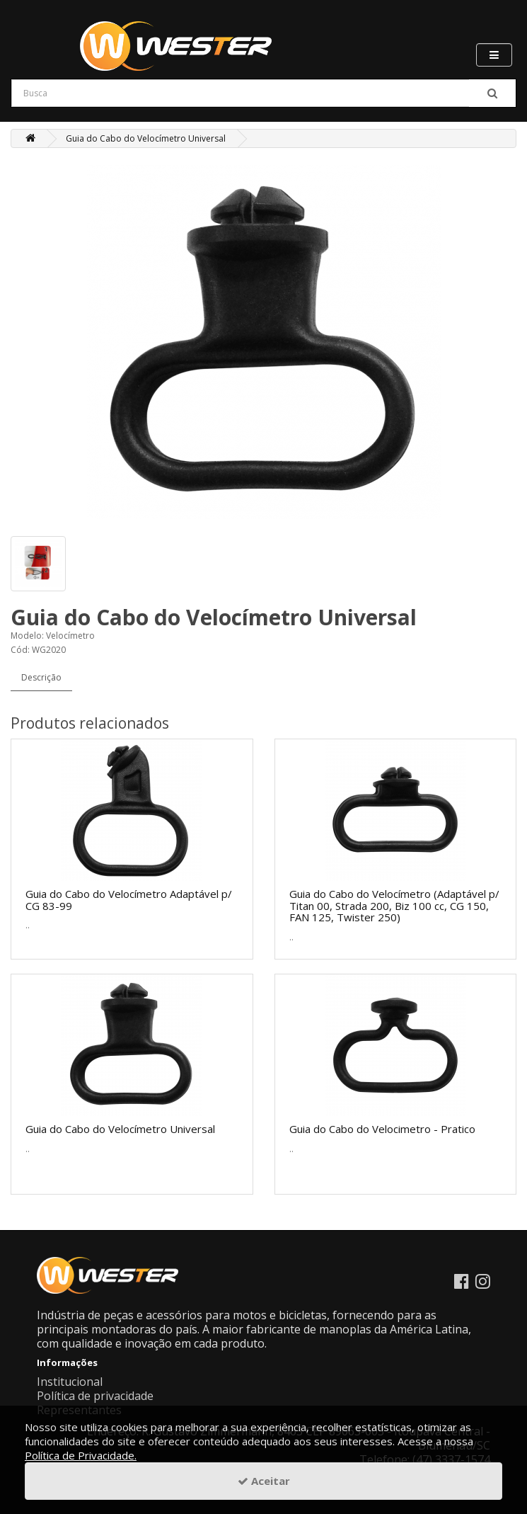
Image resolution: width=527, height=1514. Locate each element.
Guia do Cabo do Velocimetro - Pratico (382, 1129)
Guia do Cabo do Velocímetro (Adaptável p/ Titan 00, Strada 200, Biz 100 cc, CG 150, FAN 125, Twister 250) (394, 905)
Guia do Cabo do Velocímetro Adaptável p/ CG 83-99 (128, 900)
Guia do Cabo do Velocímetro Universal (146, 138)
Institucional (70, 1381)
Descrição (41, 677)
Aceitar (264, 1481)
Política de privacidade (95, 1396)
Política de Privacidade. (81, 1455)
